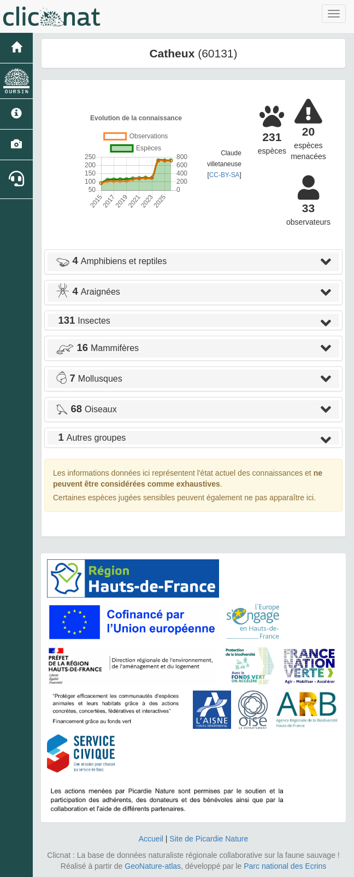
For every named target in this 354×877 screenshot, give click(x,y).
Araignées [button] (88, 291)
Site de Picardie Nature (208, 838)
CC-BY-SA (224, 175)
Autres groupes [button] (91, 437)
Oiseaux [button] (86, 409)
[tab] (193, 262)
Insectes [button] (83, 320)
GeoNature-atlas (153, 866)
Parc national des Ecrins (285, 866)
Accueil (151, 838)
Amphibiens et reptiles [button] (111, 261)
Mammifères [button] (97, 348)
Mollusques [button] (89, 378)
